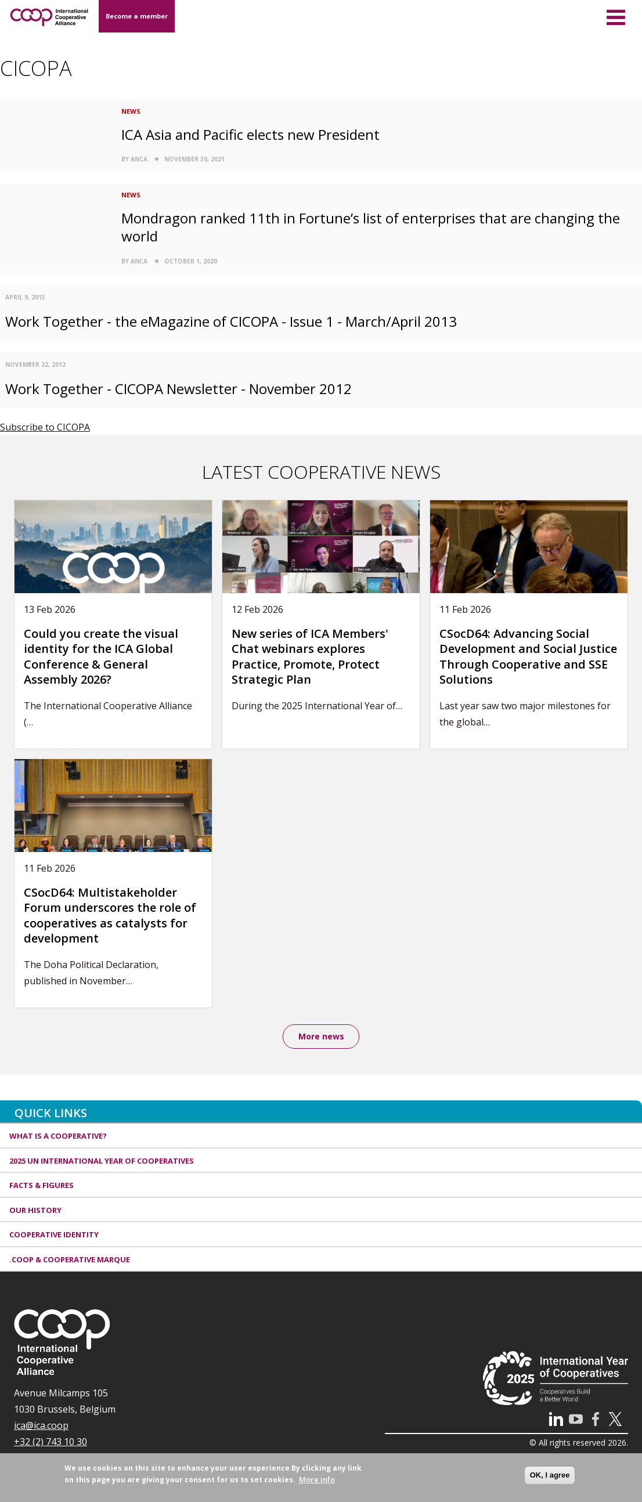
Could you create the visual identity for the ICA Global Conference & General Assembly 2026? (101, 657)
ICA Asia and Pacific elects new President (250, 134)
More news (321, 1036)
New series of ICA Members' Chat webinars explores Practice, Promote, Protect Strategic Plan (310, 657)
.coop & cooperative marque (69, 1260)
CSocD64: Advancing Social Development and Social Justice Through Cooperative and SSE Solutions (528, 657)
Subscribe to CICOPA (45, 427)
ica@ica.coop (41, 1426)
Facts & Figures (41, 1186)
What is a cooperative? (58, 1137)
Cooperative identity (54, 1235)
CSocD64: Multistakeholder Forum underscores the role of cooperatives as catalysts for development (110, 915)
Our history (35, 1211)
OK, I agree (550, 1475)
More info (317, 1479)
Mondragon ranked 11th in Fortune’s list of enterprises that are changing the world (370, 226)
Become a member (137, 16)
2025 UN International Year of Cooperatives (101, 1162)
